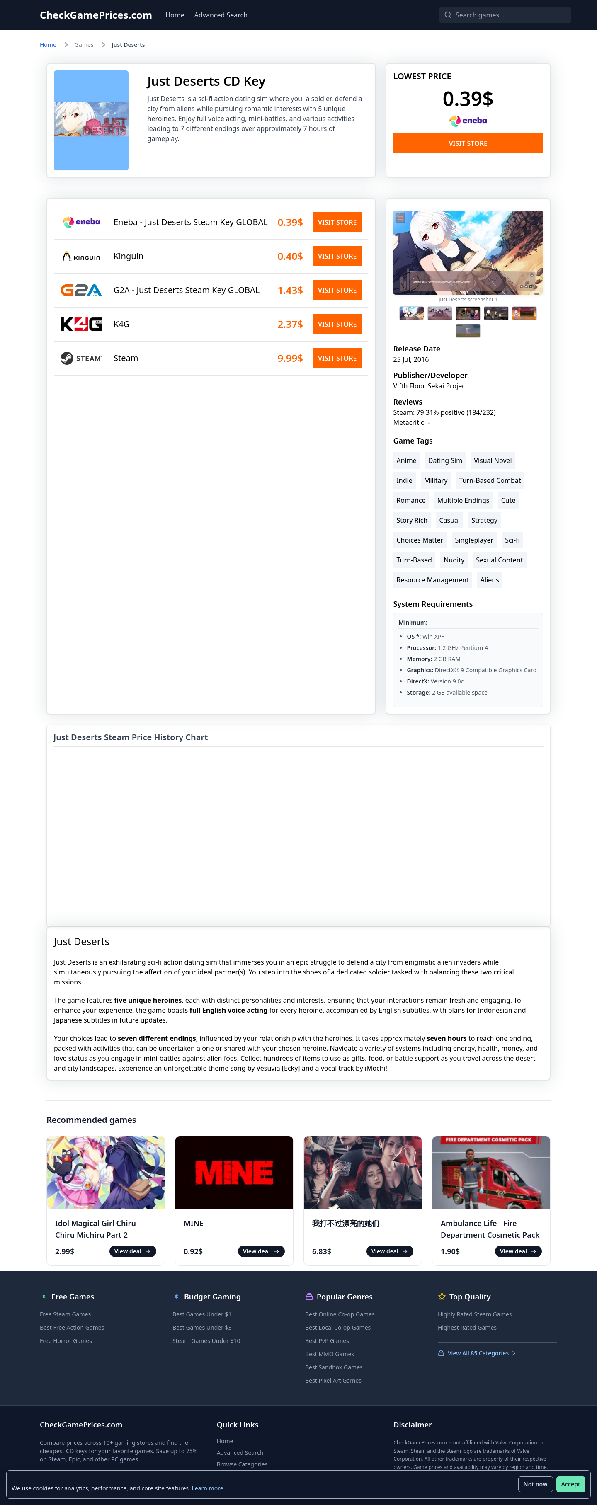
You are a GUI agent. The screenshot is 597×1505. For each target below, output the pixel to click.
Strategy (484, 520)
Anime (406, 460)
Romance (410, 500)
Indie (404, 480)
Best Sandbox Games (334, 1367)
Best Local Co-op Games (338, 1327)
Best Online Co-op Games (340, 1314)
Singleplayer (474, 540)
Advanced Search (221, 14)
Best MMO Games (329, 1354)
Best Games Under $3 (202, 1327)
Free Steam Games (65, 1314)
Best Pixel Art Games (333, 1380)
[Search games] (491, 15)
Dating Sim (445, 460)
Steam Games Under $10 (206, 1341)
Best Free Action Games (72, 1327)
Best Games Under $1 (202, 1314)
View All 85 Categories (477, 1353)
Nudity (454, 560)
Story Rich (411, 520)
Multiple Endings (463, 500)
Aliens (490, 579)
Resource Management (432, 579)
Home (174, 14)
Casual (449, 520)
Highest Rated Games (467, 1327)
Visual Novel (493, 460)
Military (435, 480)
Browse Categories (242, 1464)
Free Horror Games (66, 1341)
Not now (535, 1484)
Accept (570, 1484)
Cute (508, 500)
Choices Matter (419, 540)
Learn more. (208, 1488)
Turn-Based (414, 560)
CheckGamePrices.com (96, 15)
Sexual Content (499, 560)
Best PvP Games (327, 1341)
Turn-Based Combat (490, 480)
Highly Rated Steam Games (475, 1314)
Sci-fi (512, 540)
